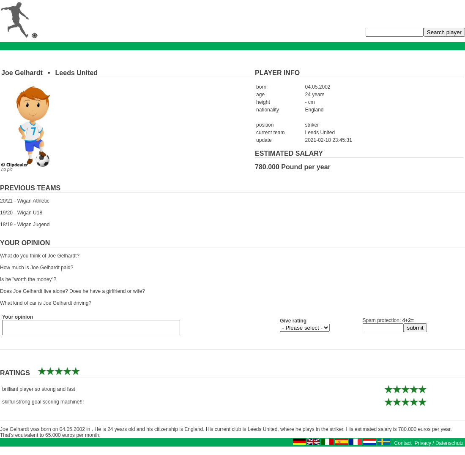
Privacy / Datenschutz (439, 446)
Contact (403, 446)
